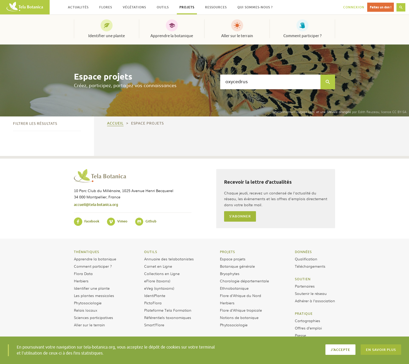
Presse (300, 335)
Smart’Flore (154, 324)
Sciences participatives (93, 317)
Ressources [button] (216, 7)
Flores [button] (105, 7)
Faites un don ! (380, 7)
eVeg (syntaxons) (159, 288)
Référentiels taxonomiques (167, 317)
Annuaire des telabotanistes (169, 258)
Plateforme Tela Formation (167, 310)
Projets (227, 251)
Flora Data (83, 273)
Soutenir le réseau (311, 293)
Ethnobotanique (234, 288)
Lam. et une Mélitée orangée (311, 111)
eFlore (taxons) (157, 280)
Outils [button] (163, 7)
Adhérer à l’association (315, 300)
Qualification (306, 258)
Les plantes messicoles (94, 295)
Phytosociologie (88, 302)
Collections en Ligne (162, 273)
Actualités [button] (78, 7)
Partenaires (305, 286)
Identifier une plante (106, 35)
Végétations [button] (134, 7)
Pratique (304, 313)
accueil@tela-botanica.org (96, 204)
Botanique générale (237, 266)
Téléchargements (310, 266)
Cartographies (307, 320)
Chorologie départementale (244, 280)
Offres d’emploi (308, 328)
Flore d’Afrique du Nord (240, 295)
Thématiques (86, 251)
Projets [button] (186, 7)
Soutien (303, 279)
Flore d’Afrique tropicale (241, 310)
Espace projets (233, 258)
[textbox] (270, 82)
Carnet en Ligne (158, 266)
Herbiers (81, 280)
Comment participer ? (302, 35)
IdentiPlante (154, 295)
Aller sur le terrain (237, 35)
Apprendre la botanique (171, 35)
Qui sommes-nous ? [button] (255, 7)
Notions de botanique (239, 317)
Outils (150, 251)
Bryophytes (229, 273)
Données (303, 251)
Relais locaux (85, 310)
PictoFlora (153, 302)
